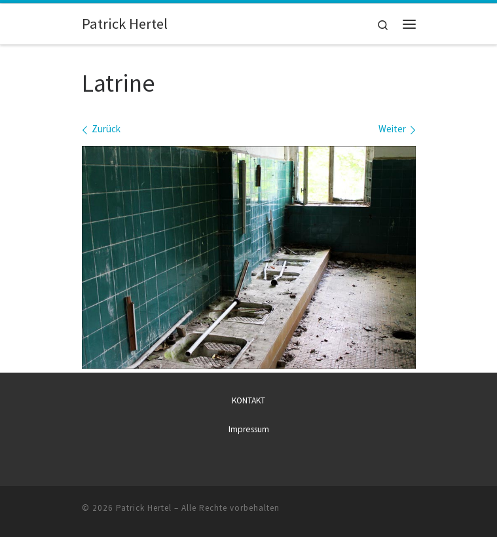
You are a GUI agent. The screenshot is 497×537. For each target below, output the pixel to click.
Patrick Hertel (144, 507)
